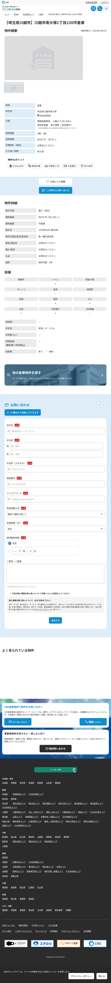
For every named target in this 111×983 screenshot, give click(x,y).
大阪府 (5, 866)
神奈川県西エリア (91, 821)
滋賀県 (5, 857)
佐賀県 (14, 910)
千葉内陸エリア (68, 812)
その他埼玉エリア (9, 807)
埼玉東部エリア (80, 803)
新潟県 (5, 836)
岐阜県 (57, 836)
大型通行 (55, 309)
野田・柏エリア (52, 812)
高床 (55, 289)
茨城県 (5, 794)
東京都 (5, 816)
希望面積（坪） (14, 522)
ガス (90, 299)
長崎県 (22, 910)
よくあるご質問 (55, 769)
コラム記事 (52, 925)
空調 (21, 299)
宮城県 (31, 782)
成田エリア (82, 812)
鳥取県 (5, 887)
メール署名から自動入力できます (23, 412)
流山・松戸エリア (36, 812)
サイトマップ (41, 931)
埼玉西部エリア (49, 803)
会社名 (10, 425)
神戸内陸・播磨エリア (53, 871)
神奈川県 (6, 821)
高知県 (31, 898)
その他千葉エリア (97, 812)
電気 (55, 299)
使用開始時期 (13, 537)
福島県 (57, 782)
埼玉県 (5, 803)
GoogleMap (44, 115)
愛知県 (5, 841)
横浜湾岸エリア (19, 821)
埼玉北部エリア (19, 803)
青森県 (14, 782)
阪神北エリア (18, 871)
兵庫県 (5, 871)
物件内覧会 (23, 925)
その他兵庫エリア (73, 871)
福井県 (31, 836)
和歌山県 (14, 876)
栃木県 (5, 798)
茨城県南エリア (19, 794)
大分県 (40, 910)
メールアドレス (14, 493)
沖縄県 (68, 910)
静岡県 (66, 836)
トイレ (55, 279)
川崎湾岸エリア (35, 821)
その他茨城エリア (36, 794)
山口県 (40, 887)
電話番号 (11, 478)
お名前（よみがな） (16, 463)
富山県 (14, 836)
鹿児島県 (58, 910)
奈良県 (5, 876)
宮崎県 (49, 910)
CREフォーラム (8, 925)
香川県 (14, 898)
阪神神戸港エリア (34, 871)
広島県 (31, 887)
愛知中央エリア (35, 841)
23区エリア (17, 816)
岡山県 (22, 887)
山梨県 (40, 836)
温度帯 (90, 289)
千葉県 (5, 812)
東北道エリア (34, 803)
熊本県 (31, 910)
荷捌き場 (90, 279)
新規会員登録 (91, 2)
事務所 (21, 279)
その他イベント (38, 925)
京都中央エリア (19, 862)
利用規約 (54, 931)
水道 (21, 309)
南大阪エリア (48, 866)
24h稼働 (90, 309)
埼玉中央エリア (64, 803)
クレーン (21, 289)
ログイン (105, 2)
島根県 (14, 887)
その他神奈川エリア (22, 825)
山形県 (49, 782)
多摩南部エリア (31, 816)
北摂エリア (61, 866)
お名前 (10, 440)
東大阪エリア (34, 866)
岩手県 (22, 782)
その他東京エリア (69, 816)
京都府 (5, 862)
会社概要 (87, 931)
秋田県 (40, 782)
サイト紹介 (6, 931)
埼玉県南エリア (96, 803)
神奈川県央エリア (73, 821)
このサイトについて (23, 931)
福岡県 (5, 910)
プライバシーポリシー (42, 609)
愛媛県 (22, 898)
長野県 (49, 836)
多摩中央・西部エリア (50, 816)
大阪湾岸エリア (19, 866)
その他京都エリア (36, 862)
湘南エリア (6, 825)
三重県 (5, 846)
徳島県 (5, 898)
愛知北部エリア (19, 841)
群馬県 (14, 798)
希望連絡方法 (13, 508)
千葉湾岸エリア (19, 812)
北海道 (5, 782)
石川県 (22, 836)
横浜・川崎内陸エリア (53, 821)
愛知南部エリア (50, 841)
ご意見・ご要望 (14, 561)
